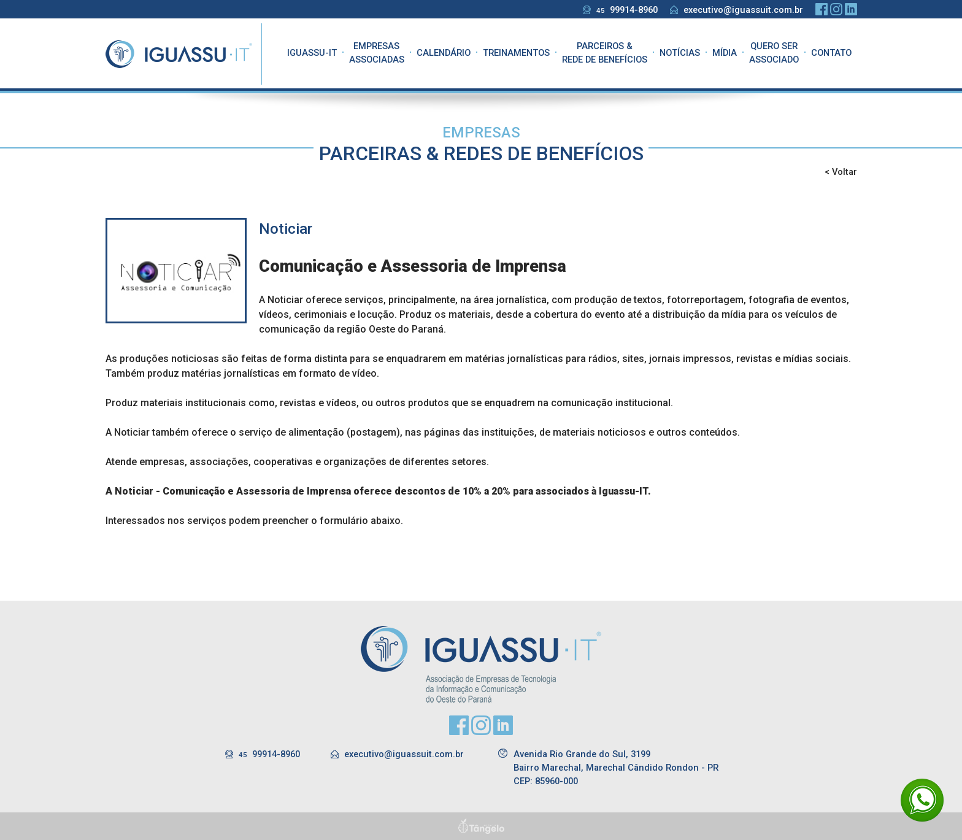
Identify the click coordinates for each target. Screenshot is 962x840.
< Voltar (841, 171)
